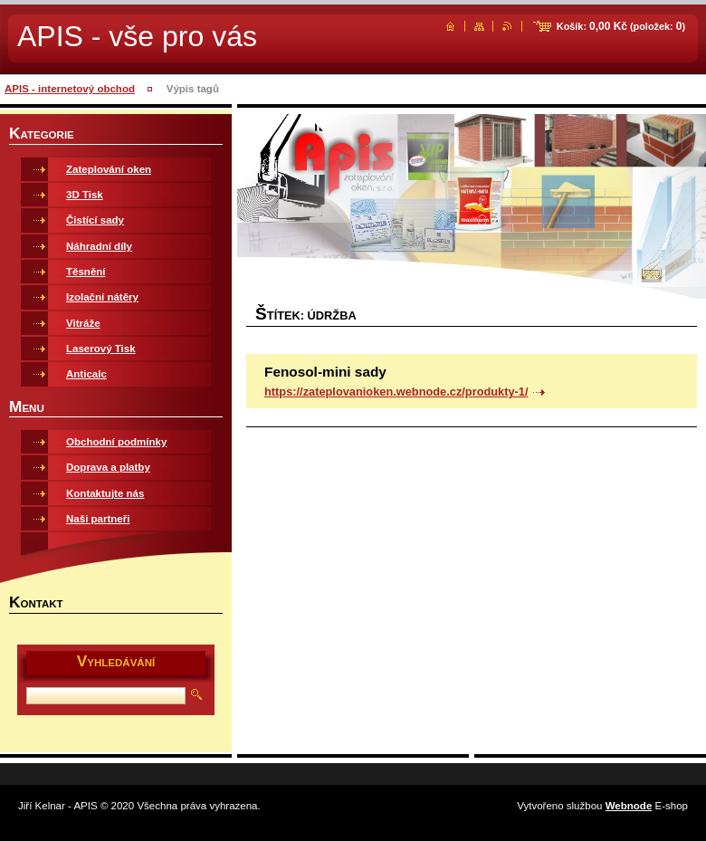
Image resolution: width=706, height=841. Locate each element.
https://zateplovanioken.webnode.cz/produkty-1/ (396, 391)
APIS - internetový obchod (70, 88)
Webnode (629, 805)
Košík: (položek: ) (621, 26)
